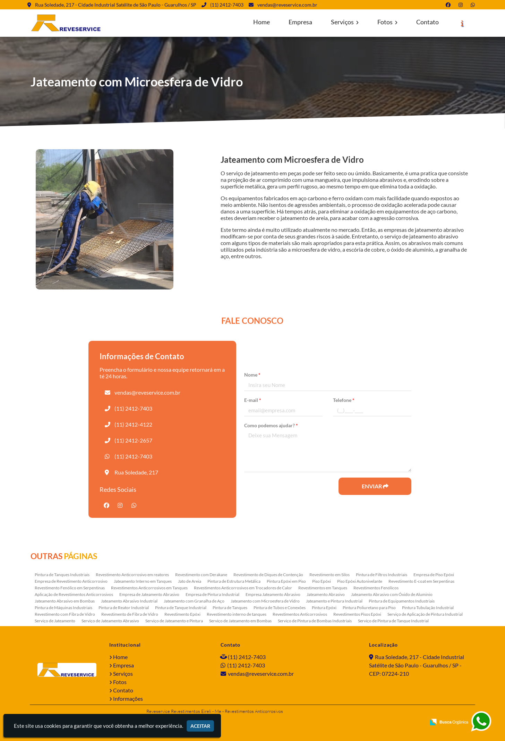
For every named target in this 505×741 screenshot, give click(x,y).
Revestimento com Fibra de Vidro (65, 614)
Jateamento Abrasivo (326, 594)
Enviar (375, 486)
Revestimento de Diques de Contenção (268, 574)
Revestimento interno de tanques (236, 614)
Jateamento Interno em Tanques (143, 581)
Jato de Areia (189, 581)
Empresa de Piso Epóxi (433, 574)
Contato (427, 22)
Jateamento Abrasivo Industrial (129, 601)
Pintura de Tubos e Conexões (280, 607)
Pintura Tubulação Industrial (428, 607)
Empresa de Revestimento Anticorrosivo (71, 581)
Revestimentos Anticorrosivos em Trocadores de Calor (243, 587)
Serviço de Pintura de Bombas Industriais (315, 620)
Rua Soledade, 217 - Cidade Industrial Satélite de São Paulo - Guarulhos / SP (115, 5)
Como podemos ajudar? (271, 425)
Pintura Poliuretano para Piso (369, 607)
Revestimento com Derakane (201, 574)
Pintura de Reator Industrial (124, 607)
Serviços (345, 22)
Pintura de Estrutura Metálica (233, 581)
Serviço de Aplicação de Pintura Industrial (425, 614)
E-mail (252, 400)
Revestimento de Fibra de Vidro (129, 614)
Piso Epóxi (321, 581)
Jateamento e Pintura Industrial (334, 601)
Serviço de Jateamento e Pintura (174, 620)
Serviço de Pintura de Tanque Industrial (393, 620)
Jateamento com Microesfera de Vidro (265, 601)
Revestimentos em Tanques (322, 587)
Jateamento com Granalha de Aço (194, 601)
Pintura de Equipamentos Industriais (402, 601)
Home (261, 22)
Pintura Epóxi (324, 607)
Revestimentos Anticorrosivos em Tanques (149, 587)
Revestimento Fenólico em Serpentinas (70, 587)
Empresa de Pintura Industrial (212, 594)
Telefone (343, 400)
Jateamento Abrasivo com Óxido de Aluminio (392, 594)
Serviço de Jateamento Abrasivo (110, 620)
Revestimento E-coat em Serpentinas (421, 581)
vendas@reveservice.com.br (287, 5)
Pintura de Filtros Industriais (381, 574)
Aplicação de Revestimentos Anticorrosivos (74, 594)
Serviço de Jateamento (55, 620)
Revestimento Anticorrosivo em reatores (132, 574)
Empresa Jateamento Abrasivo (273, 594)
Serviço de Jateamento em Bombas (240, 620)
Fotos (387, 22)
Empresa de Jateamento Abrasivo (149, 594)
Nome (252, 375)
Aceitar (200, 726)
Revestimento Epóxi (182, 614)
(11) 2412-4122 (133, 424)
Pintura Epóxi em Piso (286, 581)
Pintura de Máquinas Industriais (63, 607)
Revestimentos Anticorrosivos (300, 614)
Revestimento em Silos (329, 574)
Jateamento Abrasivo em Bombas (65, 601)
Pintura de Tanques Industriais (62, 574)
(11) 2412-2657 (133, 440)
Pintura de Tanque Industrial (180, 607)
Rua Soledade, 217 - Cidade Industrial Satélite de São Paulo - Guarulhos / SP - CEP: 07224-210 (416, 665)
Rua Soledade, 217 (136, 472)
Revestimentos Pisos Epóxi (357, 614)
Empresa (300, 22)
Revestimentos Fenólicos (376, 587)
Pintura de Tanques (230, 607)
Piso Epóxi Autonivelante (359, 581)
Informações (128, 698)
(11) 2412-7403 (226, 5)
